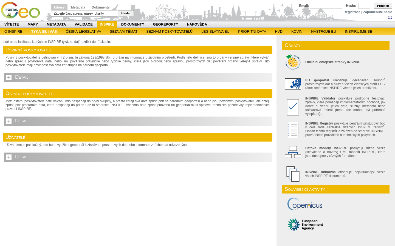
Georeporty (165, 24)
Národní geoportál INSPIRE (22, 10)
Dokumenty (100, 7)
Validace (83, 24)
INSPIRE (107, 24)
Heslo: (351, 6)
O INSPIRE (13, 31)
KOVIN (296, 31)
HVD (278, 31)
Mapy (33, 24)
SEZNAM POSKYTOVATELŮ (169, 31)
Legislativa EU (215, 31)
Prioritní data (252, 31)
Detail (21, 77)
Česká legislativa (83, 31)
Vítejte (11, 24)
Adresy (59, 7)
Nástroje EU (323, 31)
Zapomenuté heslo (377, 12)
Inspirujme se (358, 31)
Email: (304, 6)
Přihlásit (383, 5)
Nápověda (197, 24)
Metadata (78, 7)
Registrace (352, 12)
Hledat (126, 13)
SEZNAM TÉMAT (124, 31)
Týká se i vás (44, 31)
